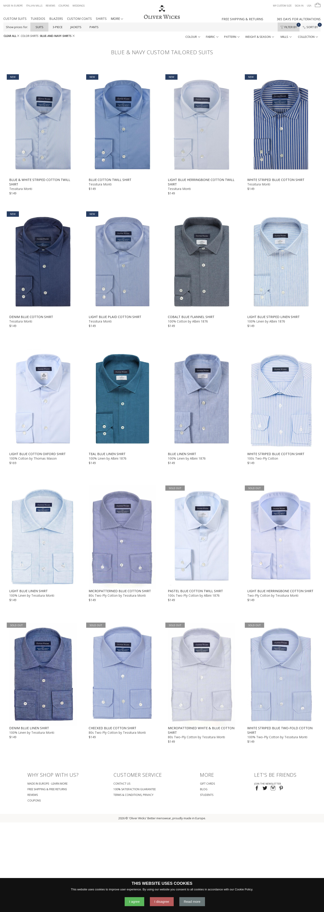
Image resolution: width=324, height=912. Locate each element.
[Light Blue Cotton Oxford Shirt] (43, 400)
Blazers (56, 18)
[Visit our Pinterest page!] (281, 789)
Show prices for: (17, 27)
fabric (212, 37)
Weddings (78, 5)
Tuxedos (38, 18)
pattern (232, 37)
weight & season (259, 37)
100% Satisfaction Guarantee (134, 789)
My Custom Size (282, 5)
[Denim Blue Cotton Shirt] (43, 263)
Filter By (289, 26)
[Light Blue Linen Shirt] (43, 537)
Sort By (311, 26)
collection (308, 37)
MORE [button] (117, 18)
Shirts (101, 18)
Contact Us (121, 784)
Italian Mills (34, 5)
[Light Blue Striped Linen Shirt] (281, 263)
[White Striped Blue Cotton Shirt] (281, 126)
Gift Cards (207, 784)
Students (206, 795)
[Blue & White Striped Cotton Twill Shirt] (43, 126)
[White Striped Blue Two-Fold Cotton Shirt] (281, 674)
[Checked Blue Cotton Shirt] (122, 674)
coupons (34, 800)
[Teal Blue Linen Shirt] (122, 400)
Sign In (299, 5)
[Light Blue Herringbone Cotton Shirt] (281, 537)
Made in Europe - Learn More (47, 784)
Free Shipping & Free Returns (47, 789)
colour (192, 37)
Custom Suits (15, 18)
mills (286, 37)
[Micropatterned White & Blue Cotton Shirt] (201, 674)
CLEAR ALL (11, 36)
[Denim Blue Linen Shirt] (43, 674)
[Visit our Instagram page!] (273, 789)
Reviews (50, 5)
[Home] (162, 12)
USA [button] (309, 5)
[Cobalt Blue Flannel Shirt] (201, 263)
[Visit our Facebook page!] (256, 789)
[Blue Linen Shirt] (201, 400)
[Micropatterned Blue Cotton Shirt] (122, 537)
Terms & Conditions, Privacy (133, 795)
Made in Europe (13, 5)
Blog (203, 789)
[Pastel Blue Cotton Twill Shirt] (201, 537)
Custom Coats (79, 18)
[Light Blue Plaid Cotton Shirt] (122, 263)
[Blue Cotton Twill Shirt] (122, 126)
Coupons (63, 5)
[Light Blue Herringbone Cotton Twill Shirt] (201, 126)
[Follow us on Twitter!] (265, 789)
